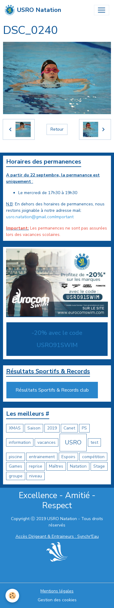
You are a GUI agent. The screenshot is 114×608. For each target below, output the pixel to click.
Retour (57, 129)
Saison (33, 428)
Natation (78, 466)
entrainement (42, 457)
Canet (69, 428)
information (20, 442)
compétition (93, 457)
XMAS (15, 428)
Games (15, 466)
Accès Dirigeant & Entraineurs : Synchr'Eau (57, 536)
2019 (52, 428)
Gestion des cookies (57, 600)
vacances (46, 442)
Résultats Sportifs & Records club (52, 390)
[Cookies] (12, 596)
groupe (15, 476)
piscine (15, 457)
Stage (99, 466)
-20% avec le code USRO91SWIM (57, 339)
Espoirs (68, 457)
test (94, 442)
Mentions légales (57, 591)
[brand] (33, 10)
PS (84, 428)
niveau (35, 476)
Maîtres (56, 466)
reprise (35, 466)
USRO (73, 442)
